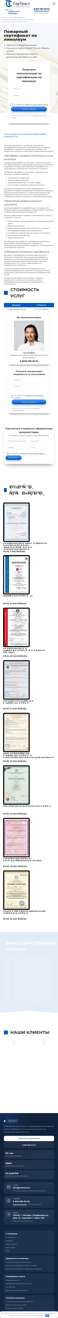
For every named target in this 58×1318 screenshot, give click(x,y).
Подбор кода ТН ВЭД (14, 1296)
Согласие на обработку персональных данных (24, 1257)
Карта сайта (10, 1236)
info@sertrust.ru (13, 11)
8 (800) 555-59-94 (29, 361)
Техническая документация (16, 1278)
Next (44, 1031)
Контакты (9, 1229)
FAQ (7, 1239)
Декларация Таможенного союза (19, 1272)
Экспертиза (10, 1275)
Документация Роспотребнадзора (19, 1290)
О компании (10, 1225)
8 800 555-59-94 (42, 9)
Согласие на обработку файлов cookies (21, 1254)
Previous (14, 1031)
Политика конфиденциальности (18, 1250)
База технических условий (16, 1293)
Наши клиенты (11, 1232)
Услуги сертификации (25, 134)
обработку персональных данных (36, 104)
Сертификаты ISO (13, 1268)
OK (47, 1315)
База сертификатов (13, 1300)
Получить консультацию (29, 1126)
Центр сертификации (10, 134)
